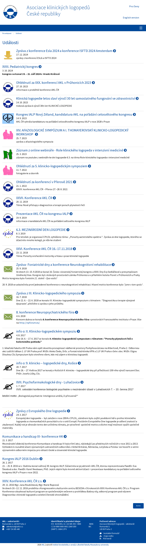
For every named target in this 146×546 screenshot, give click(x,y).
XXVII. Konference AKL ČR (36, 198)
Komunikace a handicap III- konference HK (34, 436)
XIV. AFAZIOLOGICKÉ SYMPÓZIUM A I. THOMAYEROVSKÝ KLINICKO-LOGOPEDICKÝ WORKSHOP (72, 132)
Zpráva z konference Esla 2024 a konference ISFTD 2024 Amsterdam (66, 51)
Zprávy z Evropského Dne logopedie (43, 411)
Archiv (138, 506)
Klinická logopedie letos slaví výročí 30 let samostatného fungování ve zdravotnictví (77, 98)
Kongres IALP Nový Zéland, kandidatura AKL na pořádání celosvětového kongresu (76, 114)
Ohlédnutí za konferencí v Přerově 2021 (46, 182)
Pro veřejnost (6, 33)
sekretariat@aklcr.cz (14, 526)
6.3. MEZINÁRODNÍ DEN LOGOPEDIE (42, 230)
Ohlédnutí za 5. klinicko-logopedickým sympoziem (53, 166)
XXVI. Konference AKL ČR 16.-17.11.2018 (46, 249)
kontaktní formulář (109, 533)
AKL (43, 544)
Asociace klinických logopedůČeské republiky (58, 10)
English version (131, 17)
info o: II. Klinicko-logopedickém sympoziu (48, 331)
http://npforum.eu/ (29, 322)
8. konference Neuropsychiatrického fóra (47, 312)
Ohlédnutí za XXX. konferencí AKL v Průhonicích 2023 (55, 82)
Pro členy (134, 6)
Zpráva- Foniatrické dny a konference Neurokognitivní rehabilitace (65, 264)
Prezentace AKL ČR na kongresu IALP (44, 214)
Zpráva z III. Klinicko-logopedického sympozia (50, 293)
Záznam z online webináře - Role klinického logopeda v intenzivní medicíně (71, 150)
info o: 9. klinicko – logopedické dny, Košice (48, 363)
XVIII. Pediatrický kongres (21, 66)
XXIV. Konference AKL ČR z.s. (24, 481)
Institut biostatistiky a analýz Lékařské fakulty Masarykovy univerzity (81, 544)
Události (19, 33)
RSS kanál (107, 538)
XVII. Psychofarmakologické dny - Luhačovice (49, 382)
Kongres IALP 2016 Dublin (22, 459)
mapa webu (106, 536)
